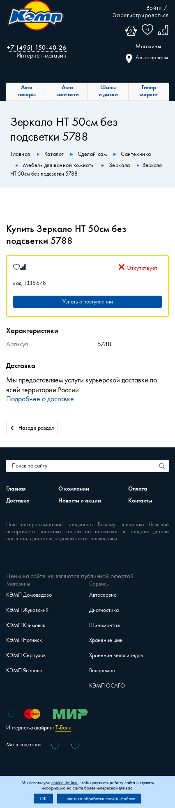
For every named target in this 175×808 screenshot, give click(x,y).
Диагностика (104, 610)
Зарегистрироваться (141, 15)
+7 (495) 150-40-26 (37, 47)
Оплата (137, 488)
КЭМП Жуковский (27, 610)
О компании (73, 488)
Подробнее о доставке (40, 398)
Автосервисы (147, 57)
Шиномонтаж (104, 625)
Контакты (140, 500)
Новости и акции (79, 500)
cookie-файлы (64, 782)
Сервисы (99, 583)
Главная (15, 488)
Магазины (148, 46)
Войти (154, 8)
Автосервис (102, 594)
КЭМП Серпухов (26, 655)
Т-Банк (63, 727)
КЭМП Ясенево (24, 670)
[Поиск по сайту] (163, 466)
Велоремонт (103, 670)
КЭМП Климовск (25, 625)
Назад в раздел (32, 427)
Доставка (18, 500)
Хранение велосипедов (116, 655)
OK (43, 798)
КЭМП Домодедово (29, 594)
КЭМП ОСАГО (107, 685)
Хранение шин (106, 640)
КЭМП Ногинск (24, 640)
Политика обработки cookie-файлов (99, 798)
